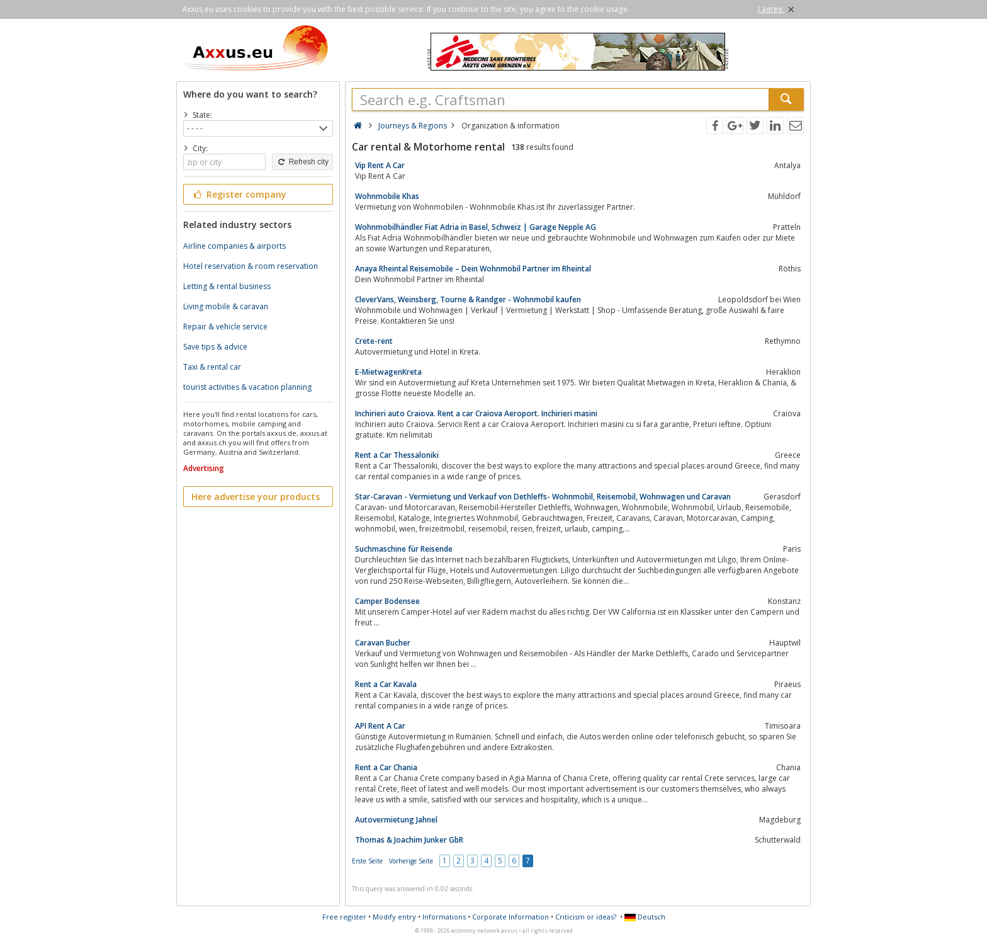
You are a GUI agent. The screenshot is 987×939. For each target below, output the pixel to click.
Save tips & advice (215, 346)
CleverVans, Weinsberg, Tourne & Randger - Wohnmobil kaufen (468, 299)
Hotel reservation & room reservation (250, 266)
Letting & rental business (227, 286)
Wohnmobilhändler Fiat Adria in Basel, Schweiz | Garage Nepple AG (475, 227)
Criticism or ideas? (585, 916)
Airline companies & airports (234, 246)
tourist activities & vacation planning (247, 387)
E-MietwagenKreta (388, 372)
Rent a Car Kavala (386, 684)
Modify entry (394, 916)
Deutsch (644, 916)
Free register (344, 916)
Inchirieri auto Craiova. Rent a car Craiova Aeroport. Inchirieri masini (476, 413)
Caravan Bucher (382, 642)
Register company (238, 194)
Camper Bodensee (387, 601)
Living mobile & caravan (225, 306)
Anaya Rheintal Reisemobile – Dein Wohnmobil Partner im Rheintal (473, 268)
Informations (444, 916)
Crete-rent (374, 341)
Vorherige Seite (411, 860)
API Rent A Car (380, 725)
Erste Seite (367, 860)
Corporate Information (510, 916)
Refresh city (302, 161)
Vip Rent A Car (380, 165)
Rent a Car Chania (386, 767)
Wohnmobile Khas (387, 196)
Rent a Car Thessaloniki (397, 455)
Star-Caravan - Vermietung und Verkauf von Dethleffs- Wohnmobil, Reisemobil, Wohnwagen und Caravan (543, 496)
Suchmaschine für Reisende (404, 548)
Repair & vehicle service (225, 326)
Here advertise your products (255, 497)
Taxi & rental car (212, 366)
